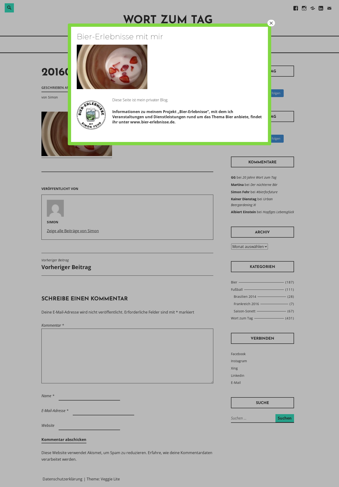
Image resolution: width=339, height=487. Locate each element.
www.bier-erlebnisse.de (152, 122)
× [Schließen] (271, 23)
